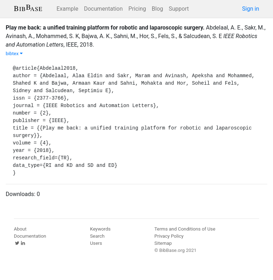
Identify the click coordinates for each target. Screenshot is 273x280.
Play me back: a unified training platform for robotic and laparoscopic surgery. (105, 27)
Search (97, 236)
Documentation (103, 8)
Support (179, 8)
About (20, 229)
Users (96, 243)
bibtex (14, 53)
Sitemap (163, 243)
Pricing (137, 8)
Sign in (250, 8)
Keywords (100, 229)
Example (67, 8)
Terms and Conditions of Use (184, 229)
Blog (157, 8)
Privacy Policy (168, 236)
